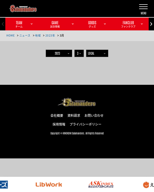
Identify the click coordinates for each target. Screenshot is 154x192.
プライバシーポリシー (85, 124)
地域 (38, 35)
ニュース (25, 35)
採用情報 (59, 124)
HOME (10, 35)
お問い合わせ (94, 115)
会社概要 (56, 115)
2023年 (50, 35)
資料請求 (73, 115)
